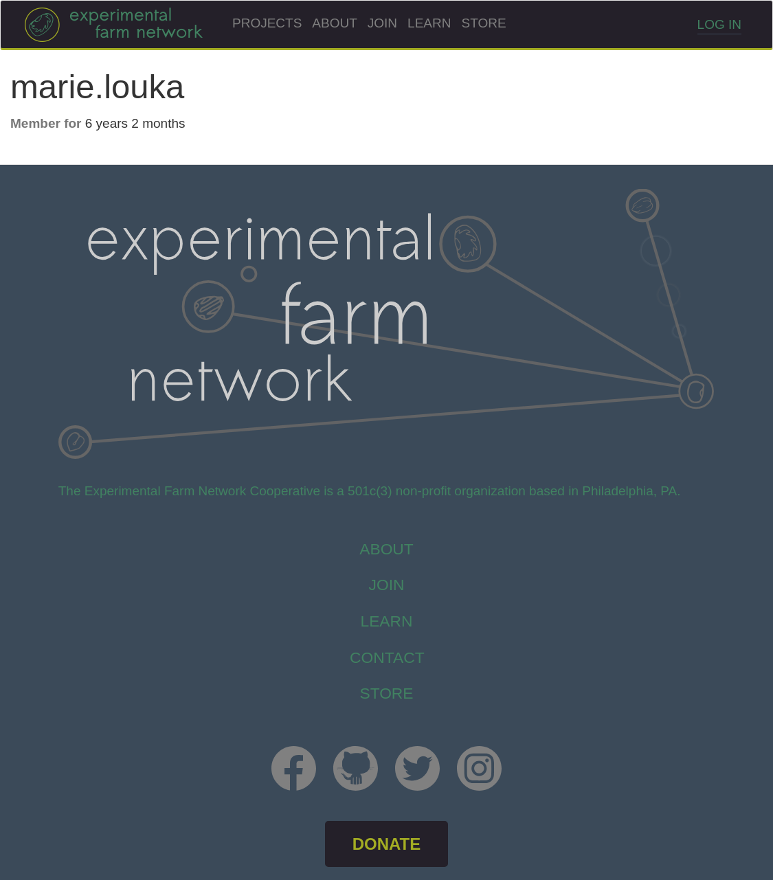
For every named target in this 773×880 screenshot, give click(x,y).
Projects (267, 23)
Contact (387, 657)
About (334, 23)
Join (382, 23)
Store (483, 23)
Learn (429, 23)
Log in (719, 24)
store (386, 693)
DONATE (386, 844)
